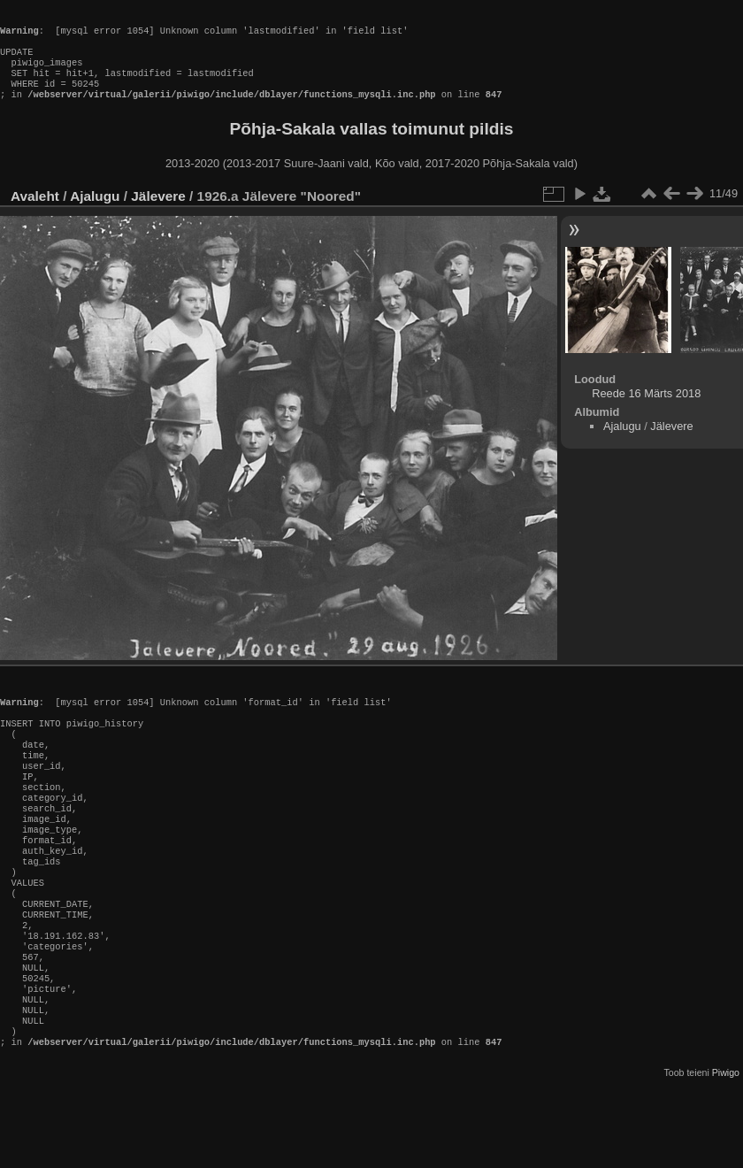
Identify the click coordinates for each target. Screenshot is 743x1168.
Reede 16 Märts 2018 (646, 411)
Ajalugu (94, 213)
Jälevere (158, 213)
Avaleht (35, 213)
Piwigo (725, 1154)
